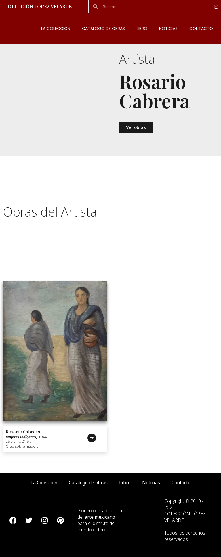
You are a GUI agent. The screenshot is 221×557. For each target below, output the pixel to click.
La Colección (55, 28)
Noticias (168, 28)
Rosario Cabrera (23, 431)
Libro (142, 28)
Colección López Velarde (38, 6)
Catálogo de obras (103, 28)
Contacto (201, 28)
